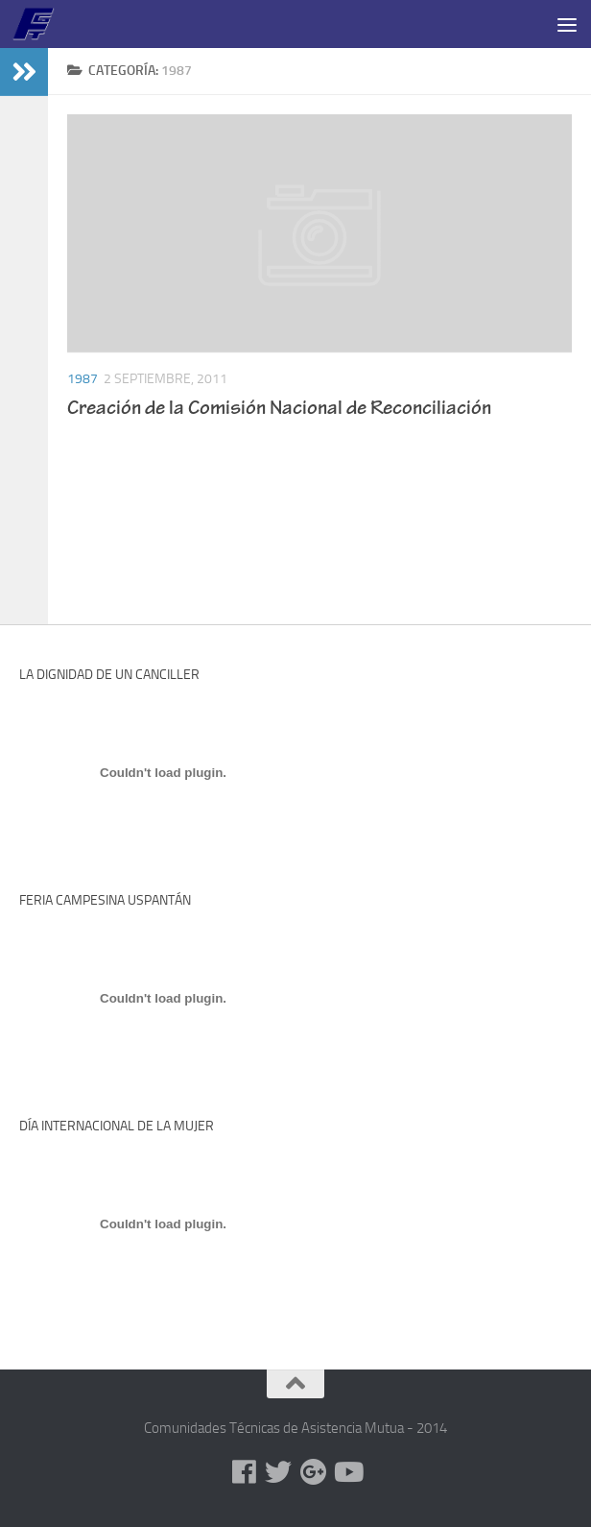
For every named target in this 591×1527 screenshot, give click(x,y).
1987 (82, 379)
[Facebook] (243, 1472)
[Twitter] (278, 1472)
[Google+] (312, 1472)
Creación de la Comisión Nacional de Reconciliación (279, 410)
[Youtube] (347, 1472)
